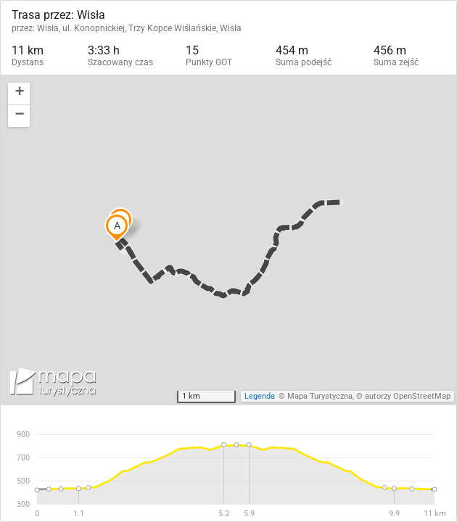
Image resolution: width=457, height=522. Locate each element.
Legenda (259, 396)
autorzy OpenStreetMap (407, 396)
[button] (19, 94)
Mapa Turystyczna (320, 396)
